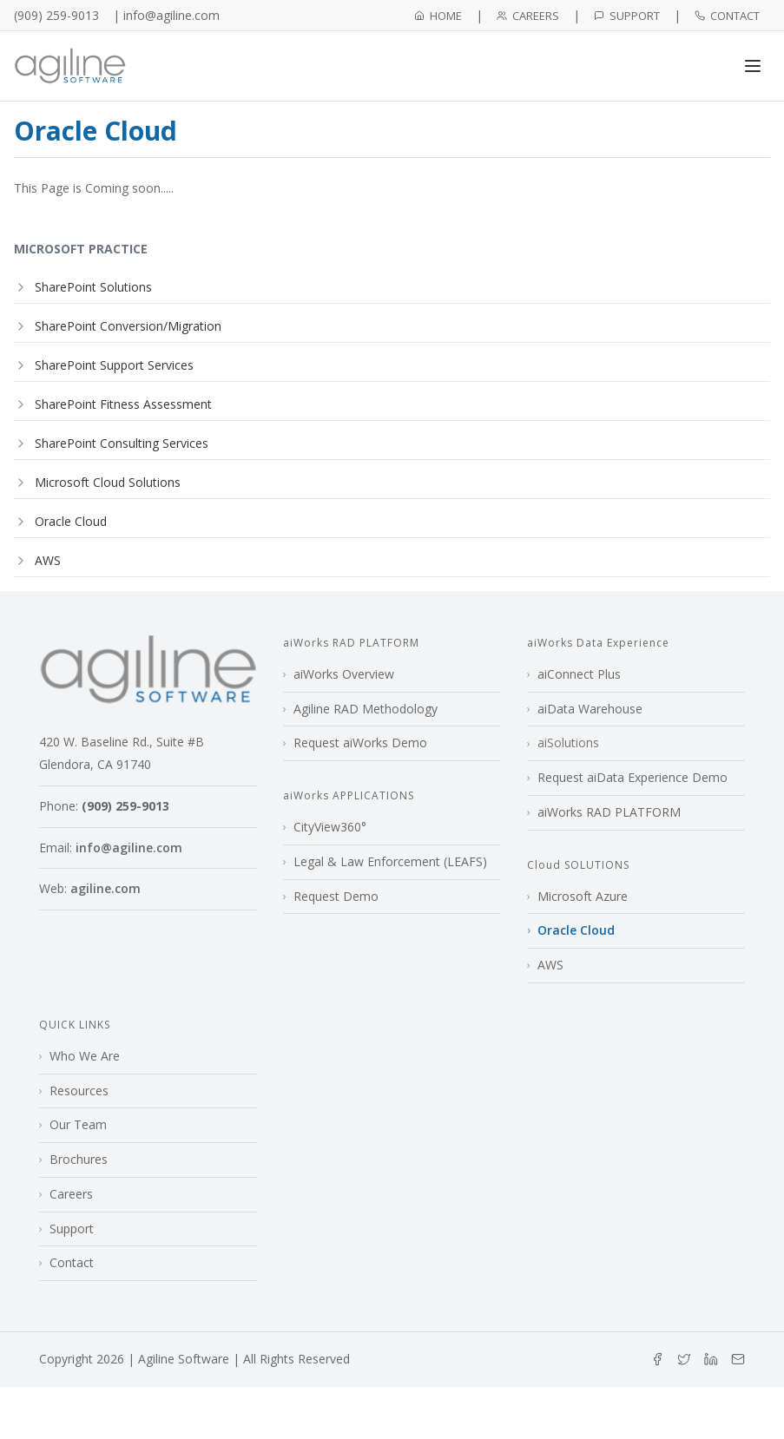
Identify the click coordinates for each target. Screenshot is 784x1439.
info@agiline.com (129, 847)
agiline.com (105, 888)
